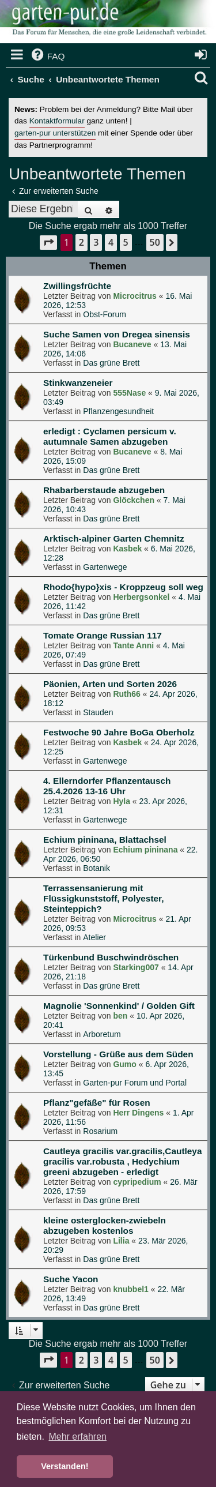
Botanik (96, 868)
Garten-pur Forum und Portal (135, 1082)
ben (120, 1015)
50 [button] (155, 242)
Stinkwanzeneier (78, 383)
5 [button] (125, 242)
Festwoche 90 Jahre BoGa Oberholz (119, 732)
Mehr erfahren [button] (77, 1436)
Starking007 (135, 967)
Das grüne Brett (111, 362)
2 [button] (81, 242)
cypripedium (137, 1181)
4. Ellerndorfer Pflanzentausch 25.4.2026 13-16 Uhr (107, 786)
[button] (48, 242)
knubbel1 (130, 1289)
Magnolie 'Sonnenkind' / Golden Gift (119, 1006)
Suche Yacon (70, 1279)
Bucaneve (132, 344)
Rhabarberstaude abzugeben (104, 490)
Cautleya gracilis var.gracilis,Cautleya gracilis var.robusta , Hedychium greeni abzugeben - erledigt (122, 1161)
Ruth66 (126, 694)
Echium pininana (145, 849)
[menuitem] (47, 56)
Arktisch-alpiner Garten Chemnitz (113, 538)
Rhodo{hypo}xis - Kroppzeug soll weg (123, 587)
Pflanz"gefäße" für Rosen (96, 1102)
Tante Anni (133, 645)
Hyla (121, 801)
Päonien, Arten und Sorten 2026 (110, 684)
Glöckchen (133, 500)
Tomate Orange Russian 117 (102, 635)
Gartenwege (105, 567)
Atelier (94, 937)
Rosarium (100, 1131)
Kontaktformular (57, 121)
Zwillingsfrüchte (77, 286)
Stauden (98, 712)
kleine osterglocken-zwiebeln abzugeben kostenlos (104, 1225)
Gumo (124, 1064)
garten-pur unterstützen (55, 133)
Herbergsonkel (141, 597)
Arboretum (101, 1034)
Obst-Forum (104, 314)
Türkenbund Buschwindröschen (111, 957)
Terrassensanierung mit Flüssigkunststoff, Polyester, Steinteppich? (103, 898)
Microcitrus (134, 296)
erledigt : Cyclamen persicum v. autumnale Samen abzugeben (109, 436)
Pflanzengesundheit (118, 411)
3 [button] (95, 242)
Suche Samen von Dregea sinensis (116, 334)
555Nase (129, 392)
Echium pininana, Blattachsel (104, 839)
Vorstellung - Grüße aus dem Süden (118, 1054)
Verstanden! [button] (64, 1466)
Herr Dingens (138, 1112)
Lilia (121, 1240)
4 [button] (110, 242)
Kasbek (127, 548)
